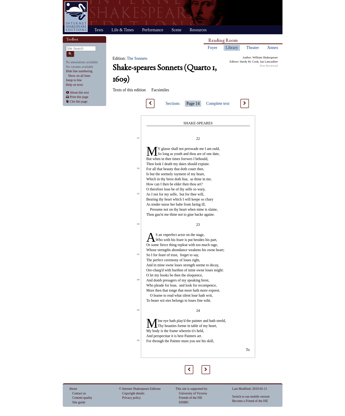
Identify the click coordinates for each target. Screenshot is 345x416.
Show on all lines (79, 75)
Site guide (78, 402)
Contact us (79, 393)
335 (138, 254)
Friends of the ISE (190, 397)
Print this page (79, 97)
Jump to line (74, 80)
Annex (272, 47)
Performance (152, 30)
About (73, 388)
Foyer (212, 47)
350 (138, 340)
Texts (98, 30)
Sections (173, 103)
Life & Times (122, 30)
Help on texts (74, 84)
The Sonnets (137, 58)
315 (138, 138)
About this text (79, 92)
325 (138, 194)
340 (138, 280)
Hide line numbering (79, 71)
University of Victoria (193, 393)
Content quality (82, 397)
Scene (176, 30)
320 (138, 168)
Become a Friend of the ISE (250, 401)
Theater (252, 47)
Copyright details (133, 393)
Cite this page (78, 101)
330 (138, 224)
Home (76, 16)
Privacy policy (131, 397)
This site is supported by (191, 388)
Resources (198, 30)
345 (138, 310)
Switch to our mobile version (251, 396)
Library (232, 47)
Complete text (217, 103)
